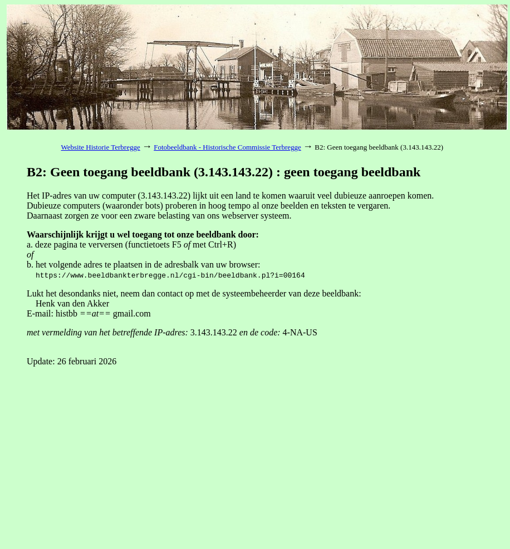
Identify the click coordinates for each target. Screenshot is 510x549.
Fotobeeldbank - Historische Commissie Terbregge (227, 147)
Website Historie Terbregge (100, 147)
